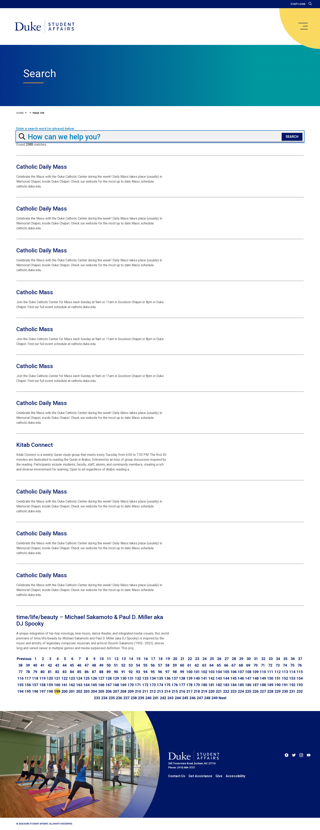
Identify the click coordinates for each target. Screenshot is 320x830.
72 (270, 665)
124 (79, 678)
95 (153, 672)
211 (145, 691)
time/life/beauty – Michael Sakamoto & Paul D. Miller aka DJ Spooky (89, 620)
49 (101, 665)
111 (270, 672)
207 (116, 691)
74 (285, 665)
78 (28, 672)
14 (131, 659)
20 (175, 659)
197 (42, 691)
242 (163, 698)
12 (116, 659)
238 (134, 698)
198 (50, 691)
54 (138, 665)
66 (226, 665)
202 (79, 691)
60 (182, 665)
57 (160, 665)
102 (204, 672)
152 (285, 678)
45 (72, 665)
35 (285, 659)
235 (112, 698)
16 (146, 659)
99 (182, 672)
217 (189, 691)
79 (35, 672)
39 (28, 665)
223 (233, 691)
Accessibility (235, 776)
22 (190, 659)
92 (131, 672)
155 (20, 685)
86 (86, 672)
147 (248, 678)
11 (109, 659)
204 (94, 691)
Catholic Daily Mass (41, 166)
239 (141, 698)
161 (64, 685)
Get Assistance (200, 776)
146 (241, 678)
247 (200, 698)
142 (211, 678)
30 (249, 659)
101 (197, 672)
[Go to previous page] (24, 659)
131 (131, 678)
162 (72, 685)
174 (160, 685)
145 (233, 678)
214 (167, 691)
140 (197, 678)
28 (234, 659)
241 (156, 698)
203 (86, 691)
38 (20, 665)
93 (138, 672)
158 (42, 685)
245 (185, 698)
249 (214, 698)
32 (263, 659)
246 (192, 698)
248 (207, 698)
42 (50, 665)
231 (292, 691)
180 (204, 685)
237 (126, 698)
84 (72, 672)
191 (285, 685)
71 (263, 665)
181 (211, 685)
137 (175, 678)
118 (35, 678)
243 (170, 698)
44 (64, 665)
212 (153, 691)
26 (219, 659)
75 (292, 665)
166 (101, 685)
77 (20, 672)
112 (277, 672)
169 (123, 685)
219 (204, 691)
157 (35, 685)
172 (145, 685)
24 (204, 659)
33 (271, 659)
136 (167, 678)
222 (226, 691)
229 (277, 691)
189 (270, 685)
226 (255, 691)
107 (241, 672)
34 (278, 659)
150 (270, 678)
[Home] (44, 26)
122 (64, 678)
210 (138, 691)
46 (79, 665)
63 (204, 665)
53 (131, 665)
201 (72, 691)
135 (160, 678)
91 (123, 672)
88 (101, 672)
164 (86, 685)
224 (241, 691)
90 (116, 672)
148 (255, 678)
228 (270, 691)
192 (292, 685)
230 (285, 691)
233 (97, 698)
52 (123, 665)
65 (219, 665)
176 (175, 685)
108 (248, 672)
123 (72, 678)
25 (212, 659)
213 (160, 691)
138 (182, 678)
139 (189, 678)
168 (116, 685)
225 (248, 691)
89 (109, 672)
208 (123, 691)
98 (175, 672)
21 (182, 659)
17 (153, 659)
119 (42, 678)
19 (168, 659)
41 (42, 665)
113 (285, 672)
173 (153, 685)
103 (211, 672)
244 (178, 698)
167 (109, 685)
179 (197, 685)
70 (255, 665)
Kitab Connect (34, 445)
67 (233, 665)
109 (255, 672)
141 (204, 678)
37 (300, 659)
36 (293, 659)
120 (50, 678)
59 (175, 665)
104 (219, 672)
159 (50, 685)
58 (167, 665)
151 (277, 678)
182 (219, 685)
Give (219, 776)
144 (226, 678)
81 (50, 672)
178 (189, 685)
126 (94, 678)
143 (219, 678)
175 (167, 685)
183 (226, 685)
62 (197, 665)
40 (35, 665)
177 (182, 685)
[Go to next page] (223, 698)
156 (28, 685)
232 (300, 691)
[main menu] (303, 26)
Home (20, 113)
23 (197, 659)
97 (167, 672)
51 (116, 665)
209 (131, 691)
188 (263, 685)
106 (233, 672)
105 (226, 672)
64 (211, 665)
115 (300, 672)
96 (160, 672)
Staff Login (298, 4)
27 (226, 659)
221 (219, 691)
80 (42, 672)
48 (94, 665)
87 (94, 672)
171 (138, 685)
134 (153, 678)
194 (20, 691)
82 (57, 672)
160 (57, 685)
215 (175, 691)
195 (28, 691)
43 (57, 665)
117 (28, 678)
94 (145, 672)
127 (101, 678)
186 (248, 685)
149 (263, 678)
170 (131, 685)
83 (64, 672)
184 (233, 685)
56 (153, 665)
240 (148, 698)
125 (86, 678)
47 (86, 665)
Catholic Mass (34, 292)
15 (138, 659)
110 (263, 672)
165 (94, 685)
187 (255, 685)
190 (277, 685)
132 (138, 678)
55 (145, 665)
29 (241, 659)
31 (256, 659)
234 (104, 698)
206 (109, 691)
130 (123, 678)
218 (197, 691)
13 (124, 659)
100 (189, 672)
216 (182, 691)
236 (119, 698)
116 (20, 678)
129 (116, 678)
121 (57, 678)
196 (35, 691)
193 (300, 685)
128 (109, 678)
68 (241, 665)
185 (241, 685)
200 (64, 691)
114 (292, 672)
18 (160, 659)
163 (79, 685)
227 (263, 691)
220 (211, 691)
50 (109, 665)
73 (278, 665)
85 (79, 672)
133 (145, 678)
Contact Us (176, 776)
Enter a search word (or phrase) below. (45, 128)
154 (300, 678)
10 (102, 659)
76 (300, 665)
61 (189, 665)
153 (292, 678)
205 (101, 691)
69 (248, 665)
